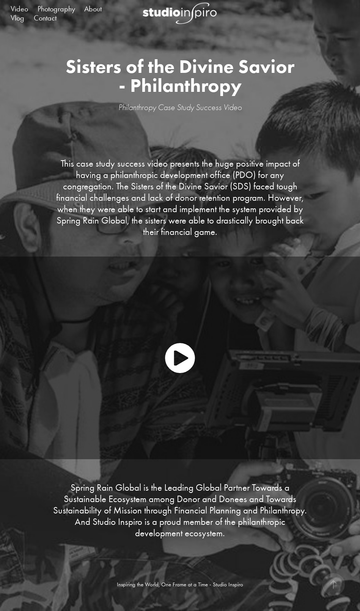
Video (19, 8)
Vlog (17, 17)
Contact (45, 17)
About (93, 8)
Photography (56, 8)
